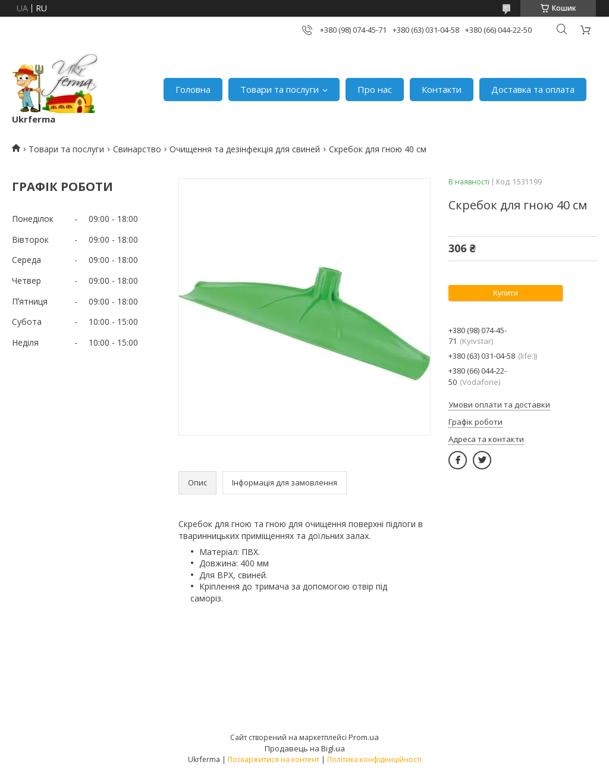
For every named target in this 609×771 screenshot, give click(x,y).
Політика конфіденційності (374, 759)
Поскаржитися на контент (273, 759)
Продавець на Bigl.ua (305, 748)
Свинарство (137, 149)
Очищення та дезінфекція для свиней (244, 149)
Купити (505, 293)
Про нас (374, 89)
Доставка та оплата (533, 89)
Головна (193, 89)
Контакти (442, 89)
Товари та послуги (279, 89)
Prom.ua (364, 737)
